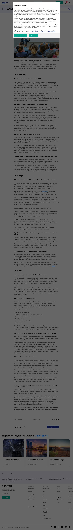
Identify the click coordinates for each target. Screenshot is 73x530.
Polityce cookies (51, 31)
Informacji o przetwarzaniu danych (37, 31)
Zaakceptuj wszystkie (21, 35)
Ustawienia (33, 35)
